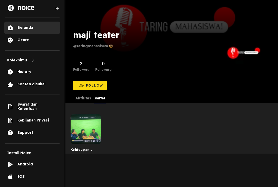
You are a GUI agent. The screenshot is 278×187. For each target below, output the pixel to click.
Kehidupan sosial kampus (83, 150)
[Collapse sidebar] (57, 8)
